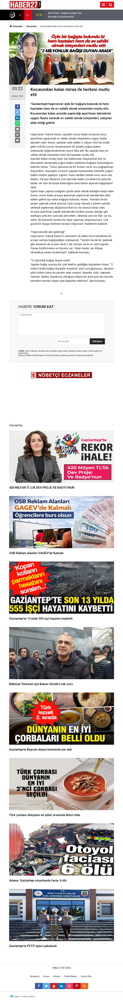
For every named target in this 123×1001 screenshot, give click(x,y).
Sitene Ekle (86, 976)
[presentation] (20, 15)
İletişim (56, 976)
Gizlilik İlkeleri (70, 976)
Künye (46, 976)
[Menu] (103, 5)
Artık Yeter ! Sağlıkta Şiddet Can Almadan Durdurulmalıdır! (64, 15)
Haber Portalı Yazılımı (24, 996)
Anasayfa (35, 976)
